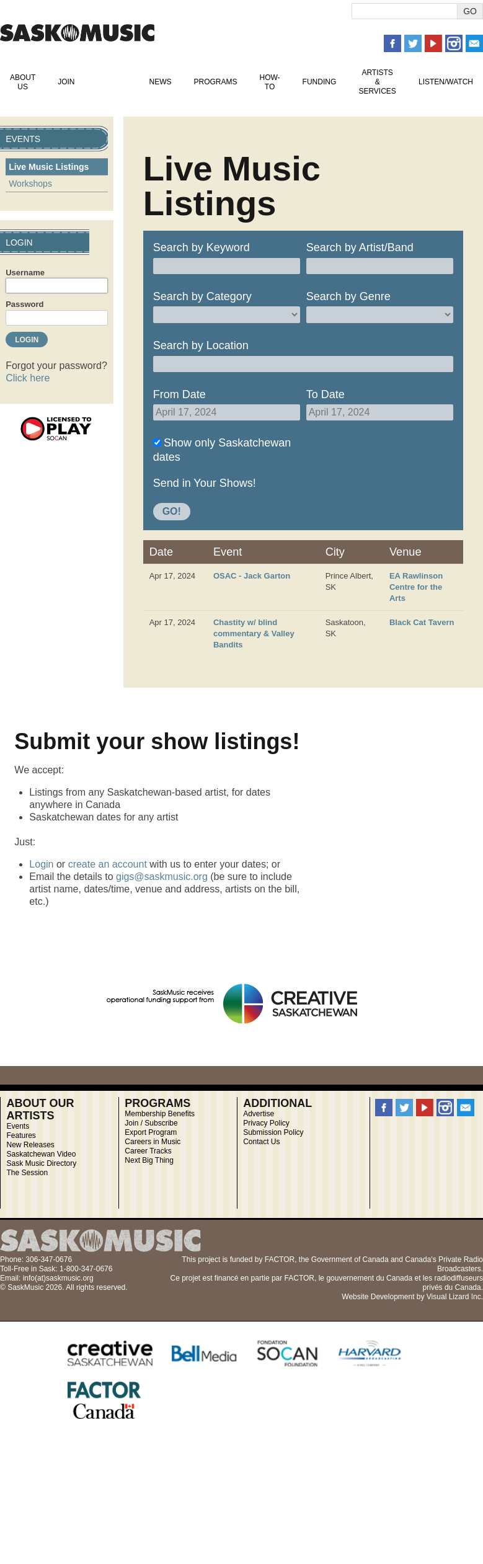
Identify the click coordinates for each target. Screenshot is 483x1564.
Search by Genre (348, 296)
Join (66, 82)
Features (20, 1135)
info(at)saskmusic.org (58, 1278)
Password (24, 304)
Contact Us (261, 1141)
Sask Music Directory (41, 1163)
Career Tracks (148, 1151)
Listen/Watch (446, 82)
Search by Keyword (201, 247)
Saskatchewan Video (41, 1154)
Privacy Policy (266, 1123)
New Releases (30, 1144)
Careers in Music (152, 1141)
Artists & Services (377, 82)
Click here (28, 378)
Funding (320, 82)
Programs (215, 82)
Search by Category (202, 296)
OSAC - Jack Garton (251, 575)
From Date (179, 394)
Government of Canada (350, 1259)
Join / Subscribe (151, 1123)
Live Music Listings (49, 167)
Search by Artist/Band (360, 247)
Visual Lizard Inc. (455, 1296)
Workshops (30, 184)
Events (111, 82)
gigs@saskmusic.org (162, 876)
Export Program (151, 1132)
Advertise (258, 1113)
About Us (22, 82)
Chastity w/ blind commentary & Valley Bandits (254, 633)
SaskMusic (77, 32)
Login (41, 864)
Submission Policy (273, 1132)
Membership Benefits (160, 1113)
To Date (325, 394)
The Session (27, 1172)
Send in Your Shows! (204, 483)
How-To (270, 82)
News (160, 82)
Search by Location (201, 345)
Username (25, 272)
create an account (107, 864)
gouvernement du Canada (369, 1278)
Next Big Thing (149, 1160)
